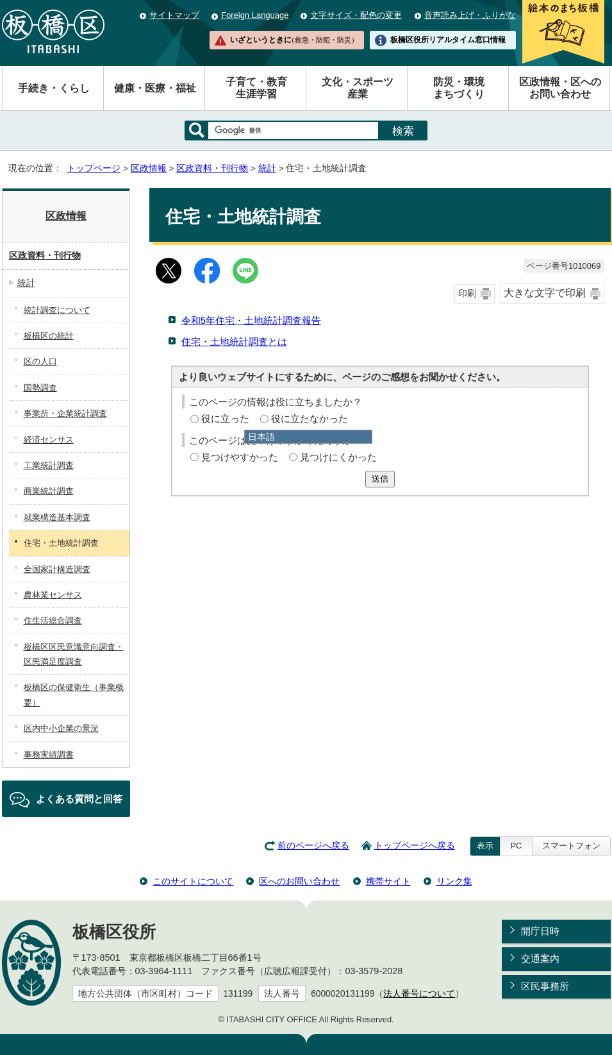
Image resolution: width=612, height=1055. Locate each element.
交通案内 (540, 958)
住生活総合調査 (53, 620)
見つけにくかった (338, 457)
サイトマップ (174, 15)
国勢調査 (40, 387)
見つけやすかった (239, 457)
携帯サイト (388, 881)
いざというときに (294, 39)
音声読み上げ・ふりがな (470, 15)
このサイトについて (193, 881)
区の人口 (40, 361)
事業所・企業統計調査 (65, 413)
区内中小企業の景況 (61, 728)
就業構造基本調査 (57, 517)
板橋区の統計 (49, 336)
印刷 (467, 293)
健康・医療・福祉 (155, 88)
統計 (267, 168)
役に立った (225, 418)
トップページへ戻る (414, 845)
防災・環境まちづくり (458, 87)
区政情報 (149, 168)
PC (516, 845)
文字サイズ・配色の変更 (356, 15)
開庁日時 (540, 930)
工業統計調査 (49, 465)
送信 (380, 479)
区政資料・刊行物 (212, 168)
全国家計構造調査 (57, 569)
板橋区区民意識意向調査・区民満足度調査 (74, 654)
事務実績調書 (49, 754)
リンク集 (454, 881)
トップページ (93, 168)
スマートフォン (571, 845)
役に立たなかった (309, 418)
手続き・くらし (54, 88)
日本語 (261, 437)
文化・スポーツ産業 (357, 87)
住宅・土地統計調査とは (234, 341)
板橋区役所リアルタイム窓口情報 (448, 39)
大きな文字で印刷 (545, 292)
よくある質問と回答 (79, 798)
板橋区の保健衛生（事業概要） (74, 694)
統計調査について (57, 310)
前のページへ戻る (313, 845)
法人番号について (419, 994)
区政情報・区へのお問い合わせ (560, 87)
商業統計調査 (49, 491)
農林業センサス (53, 595)
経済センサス (49, 439)
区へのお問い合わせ (299, 881)
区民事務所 (545, 986)
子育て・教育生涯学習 (256, 87)
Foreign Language (254, 15)
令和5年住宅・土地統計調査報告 (251, 320)
